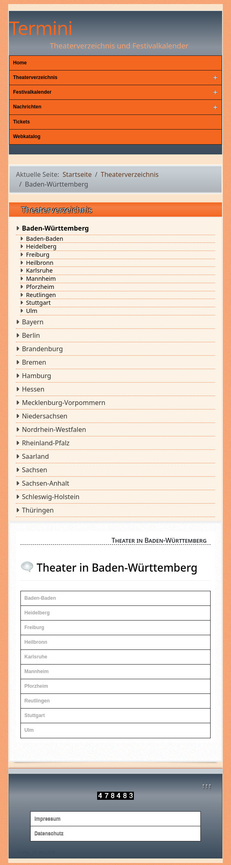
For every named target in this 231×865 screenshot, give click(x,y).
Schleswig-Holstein (51, 496)
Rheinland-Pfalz (46, 442)
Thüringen (38, 510)
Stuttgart (38, 302)
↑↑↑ (206, 785)
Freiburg (37, 254)
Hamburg (36, 375)
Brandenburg (42, 348)
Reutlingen (41, 295)
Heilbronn (39, 262)
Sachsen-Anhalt (45, 483)
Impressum (47, 818)
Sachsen (34, 469)
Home (20, 63)
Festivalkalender (32, 92)
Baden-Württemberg (55, 228)
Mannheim (41, 278)
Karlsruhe (39, 270)
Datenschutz (48, 833)
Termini (40, 27)
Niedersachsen (45, 416)
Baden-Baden (44, 238)
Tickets (21, 122)
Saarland (35, 456)
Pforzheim (40, 287)
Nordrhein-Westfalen (54, 429)
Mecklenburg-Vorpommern (64, 402)
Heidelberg (41, 246)
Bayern (33, 321)
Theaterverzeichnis (35, 77)
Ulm (32, 311)
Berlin (31, 335)
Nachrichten (27, 107)
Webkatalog (26, 136)
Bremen (34, 362)
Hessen (33, 389)
